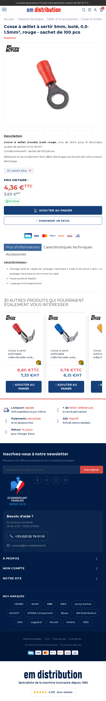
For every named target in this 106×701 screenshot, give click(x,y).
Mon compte (13, 568)
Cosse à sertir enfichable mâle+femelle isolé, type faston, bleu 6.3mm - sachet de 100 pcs (65, 354)
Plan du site (59, 638)
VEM (86, 622)
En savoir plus (17, 170)
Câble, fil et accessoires (62, 19)
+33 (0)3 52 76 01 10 (27, 536)
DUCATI (14, 613)
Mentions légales (32, 638)
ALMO (35, 604)
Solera (70, 622)
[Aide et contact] (89, 10)
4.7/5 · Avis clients (53, 692)
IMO (20, 622)
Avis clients (75, 638)
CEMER (18, 604)
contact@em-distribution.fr (26, 545)
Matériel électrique (31, 19)
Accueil (9, 19)
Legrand (36, 622)
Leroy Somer (83, 604)
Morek (54, 622)
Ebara (64, 613)
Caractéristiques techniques (68, 247)
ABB (49, 604)
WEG (63, 604)
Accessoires (16, 254)
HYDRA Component (40, 613)
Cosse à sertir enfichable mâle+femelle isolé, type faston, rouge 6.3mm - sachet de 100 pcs (23, 354)
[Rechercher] (84, 10)
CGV (47, 638)
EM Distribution (86, 613)
